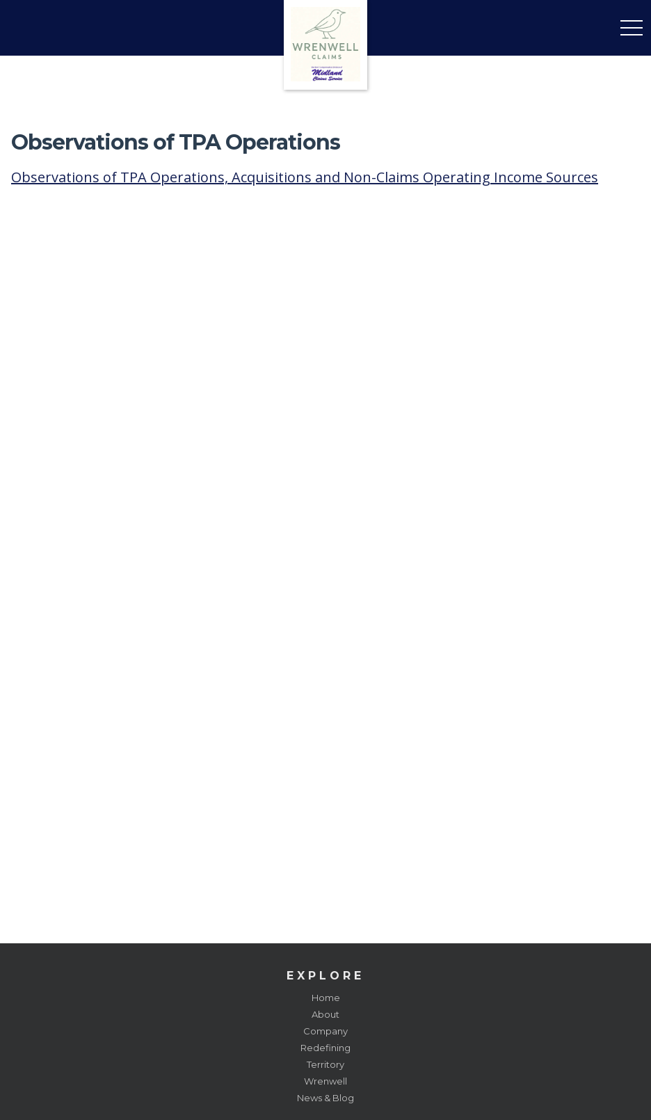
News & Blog (325, 1097)
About (325, 1014)
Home (326, 997)
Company (325, 1031)
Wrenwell (325, 1081)
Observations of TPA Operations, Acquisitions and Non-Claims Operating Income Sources (304, 177)
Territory (325, 1064)
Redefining (325, 1047)
